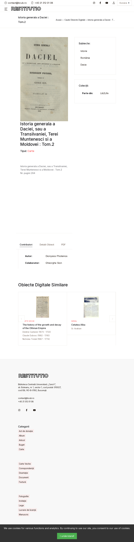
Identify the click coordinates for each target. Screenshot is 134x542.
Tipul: (23, 150)
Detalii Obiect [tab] (47, 244)
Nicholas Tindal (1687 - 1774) (36, 339)
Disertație (23, 473)
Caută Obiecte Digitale (74, 20)
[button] (113, 3)
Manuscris (23, 514)
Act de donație (26, 431)
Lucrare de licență (27, 510)
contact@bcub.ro (16, 2)
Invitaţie (22, 501)
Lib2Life (104, 93)
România (85, 57)
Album (22, 435)
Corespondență (26, 468)
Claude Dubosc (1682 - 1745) (36, 335)
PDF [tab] (63, 244)
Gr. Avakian (76, 328)
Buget (22, 445)
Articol (22, 440)
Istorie (83, 51)
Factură (22, 482)
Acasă (58, 20)
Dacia (83, 64)
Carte (30, 150)
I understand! (67, 536)
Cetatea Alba (78, 324)
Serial (74, 321)
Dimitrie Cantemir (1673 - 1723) (37, 332)
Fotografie (24, 496)
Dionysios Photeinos (56, 256)
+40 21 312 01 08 (42, 2)
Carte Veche (28, 321)
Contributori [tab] (26, 244)
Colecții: (84, 85)
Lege (21, 505)
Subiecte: (84, 43)
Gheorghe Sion (54, 262)
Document (23, 477)
